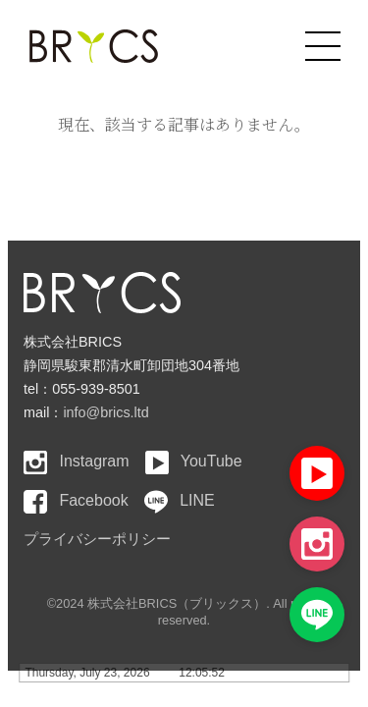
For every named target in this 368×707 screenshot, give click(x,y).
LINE (179, 500)
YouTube (193, 461)
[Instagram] (316, 544)
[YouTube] (316, 473)
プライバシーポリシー (97, 538)
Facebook (76, 500)
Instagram (77, 461)
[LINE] (316, 614)
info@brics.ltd (105, 412)
